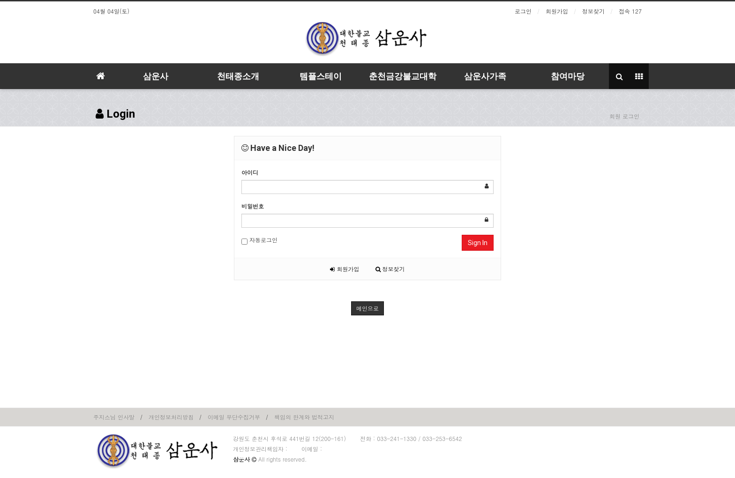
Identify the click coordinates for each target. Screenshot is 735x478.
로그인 (523, 11)
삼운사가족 (485, 76)
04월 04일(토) (111, 11)
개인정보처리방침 (171, 417)
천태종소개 (238, 76)
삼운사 (155, 76)
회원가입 (557, 11)
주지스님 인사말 (114, 417)
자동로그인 (259, 240)
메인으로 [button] (367, 308)
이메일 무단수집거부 (234, 417)
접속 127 (630, 11)
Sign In (478, 242)
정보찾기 (593, 11)
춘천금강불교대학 (402, 76)
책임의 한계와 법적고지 (304, 417)
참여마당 (568, 76)
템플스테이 (321, 76)
